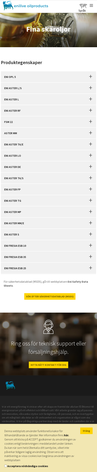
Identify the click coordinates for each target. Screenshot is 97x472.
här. (66, 435)
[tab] (48, 76)
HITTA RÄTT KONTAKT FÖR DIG (48, 365)
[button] (90, 77)
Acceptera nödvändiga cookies (27, 466)
